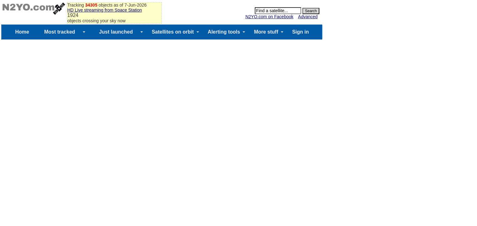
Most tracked (59, 32)
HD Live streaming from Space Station (104, 10)
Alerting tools (224, 32)
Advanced (307, 16)
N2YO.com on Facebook (269, 16)
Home (22, 32)
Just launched (116, 32)
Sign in (300, 32)
